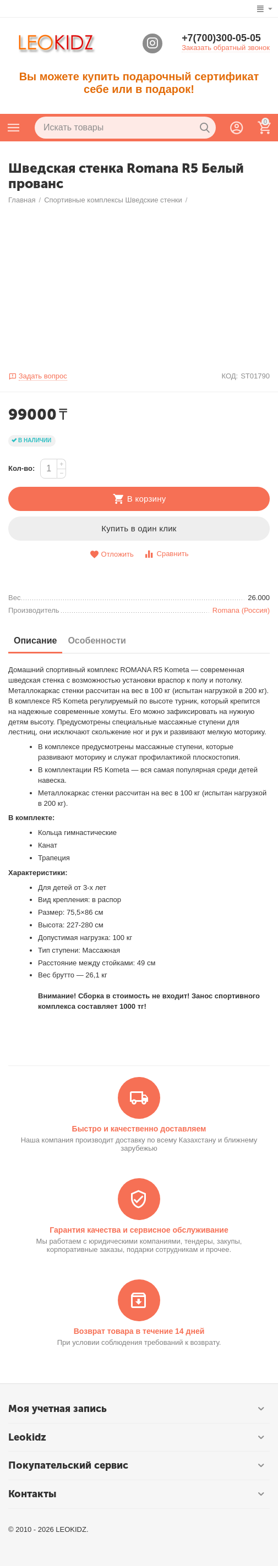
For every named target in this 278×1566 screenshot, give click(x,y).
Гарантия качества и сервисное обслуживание (139, 1230)
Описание (35, 640)
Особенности (97, 640)
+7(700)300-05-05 (221, 38)
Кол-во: (21, 468)
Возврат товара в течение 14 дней (139, 1331)
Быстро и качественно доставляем (139, 1128)
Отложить (112, 554)
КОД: (229, 376)
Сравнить (166, 554)
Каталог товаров (13, 127)
